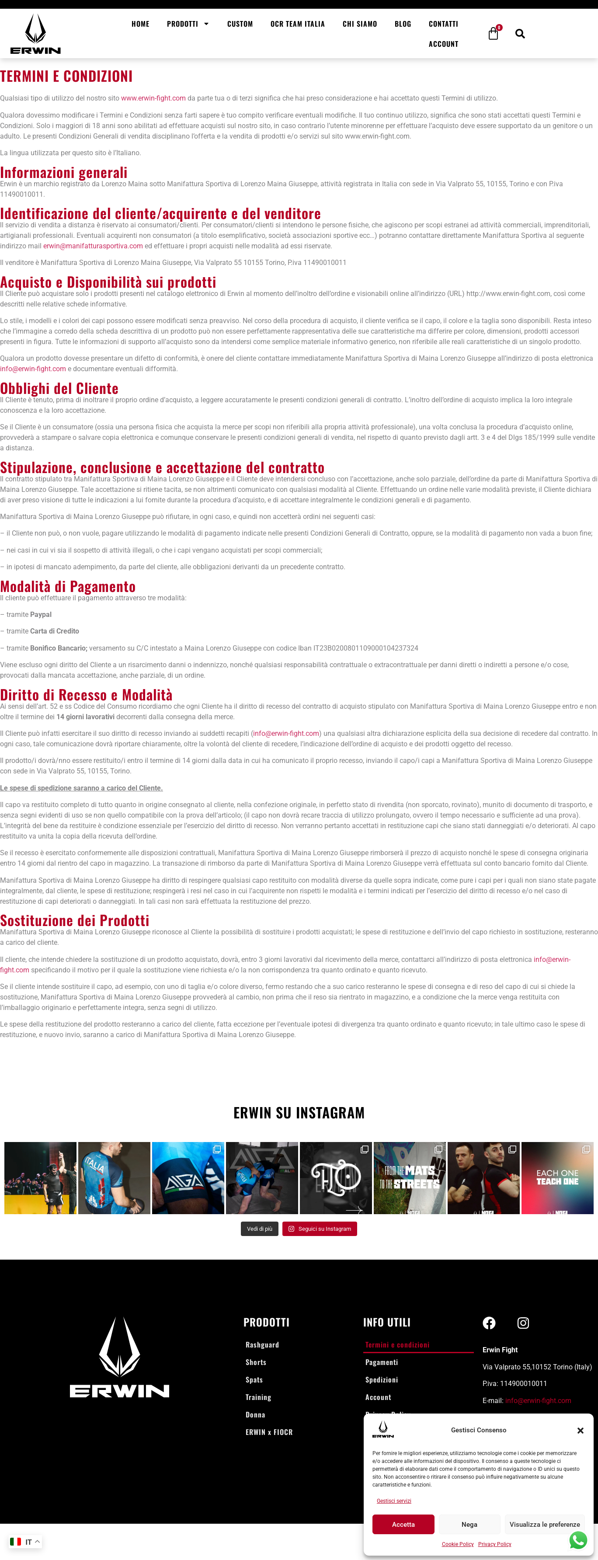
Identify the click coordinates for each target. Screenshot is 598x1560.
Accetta (403, 1525)
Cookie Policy (458, 1544)
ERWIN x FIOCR (269, 1432)
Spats (254, 1379)
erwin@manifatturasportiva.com (93, 246)
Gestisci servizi (394, 1501)
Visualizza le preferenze (545, 1525)
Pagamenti (381, 1362)
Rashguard (262, 1344)
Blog (403, 23)
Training (258, 1397)
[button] (580, 1430)
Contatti (444, 23)
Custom (240, 23)
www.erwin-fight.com (153, 98)
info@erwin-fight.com (33, 369)
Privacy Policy (494, 1544)
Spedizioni (381, 1379)
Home (141, 23)
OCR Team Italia (298, 23)
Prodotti (188, 23)
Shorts (256, 1362)
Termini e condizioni (397, 1344)
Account (444, 43)
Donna (255, 1414)
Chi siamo (360, 23)
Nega (469, 1525)
